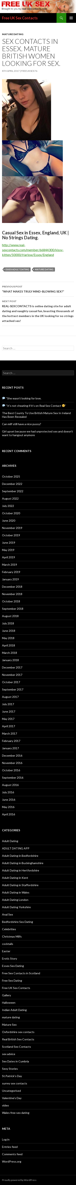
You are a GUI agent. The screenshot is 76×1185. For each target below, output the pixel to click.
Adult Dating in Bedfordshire (20, 855)
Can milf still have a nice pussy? (21, 424)
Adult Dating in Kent (15, 877)
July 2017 (8, 704)
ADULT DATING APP (15, 848)
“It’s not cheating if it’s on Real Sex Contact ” (34, 405)
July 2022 (8, 506)
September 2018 (12, 608)
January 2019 (10, 579)
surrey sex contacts (14, 1083)
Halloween (8, 1002)
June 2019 (8, 542)
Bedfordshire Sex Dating (17, 921)
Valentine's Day (11, 1098)
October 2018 (11, 601)
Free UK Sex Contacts (20, 18)
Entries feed (10, 1146)
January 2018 (10, 660)
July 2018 (8, 623)
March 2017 (9, 733)
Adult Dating (10, 841)
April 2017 (8, 726)
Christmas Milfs (12, 936)
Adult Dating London (15, 899)
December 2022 (12, 484)
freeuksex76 (29, 70)
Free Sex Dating (12, 980)
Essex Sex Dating (13, 966)
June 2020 (8, 520)
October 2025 (11, 476)
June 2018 (8, 630)
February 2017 (11, 741)
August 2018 (10, 616)
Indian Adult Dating (14, 1010)
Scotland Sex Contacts (16, 1046)
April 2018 (8, 645)
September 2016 (12, 777)
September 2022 (12, 491)
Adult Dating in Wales (15, 892)
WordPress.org (11, 1161)
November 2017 (12, 674)
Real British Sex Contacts (18, 1039)
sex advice (8, 1054)
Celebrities (9, 929)
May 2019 (8, 550)
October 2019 (11, 535)
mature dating (12, 34)
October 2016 (11, 770)
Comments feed (12, 1154)
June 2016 (8, 799)
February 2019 (11, 572)
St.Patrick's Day (12, 1076)
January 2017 (10, 748)
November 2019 (12, 528)
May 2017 (8, 719)
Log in (6, 1139)
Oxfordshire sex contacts (18, 1032)
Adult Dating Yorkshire (16, 907)
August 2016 (10, 785)
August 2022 (10, 498)
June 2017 (8, 711)
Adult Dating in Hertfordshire (20, 870)
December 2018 (12, 586)
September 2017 (12, 689)
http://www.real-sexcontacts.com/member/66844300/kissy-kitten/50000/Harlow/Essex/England (33, 250)
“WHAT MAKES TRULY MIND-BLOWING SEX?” (38, 288)
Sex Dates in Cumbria (15, 1061)
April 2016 (8, 814)
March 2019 (9, 564)
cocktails (7, 944)
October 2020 (11, 513)
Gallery (6, 995)
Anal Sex (7, 914)
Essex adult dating (17, 269)
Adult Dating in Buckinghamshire (22, 863)
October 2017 (11, 682)
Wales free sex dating (15, 1112)
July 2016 (8, 792)
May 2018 (8, 638)
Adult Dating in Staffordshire (20, 885)
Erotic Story (9, 958)
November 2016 (12, 763)
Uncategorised (11, 1090)
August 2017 (10, 696)
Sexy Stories (10, 1068)
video (5, 1105)
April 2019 (8, 557)
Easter (6, 951)
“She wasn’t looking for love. (21, 398)
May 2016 (8, 807)
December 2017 (12, 667)
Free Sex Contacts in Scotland (21, 973)
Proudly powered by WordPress (19, 1180)
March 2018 (9, 652)
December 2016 (12, 755)
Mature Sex (9, 1024)
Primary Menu (71, 18)
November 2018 (12, 594)
